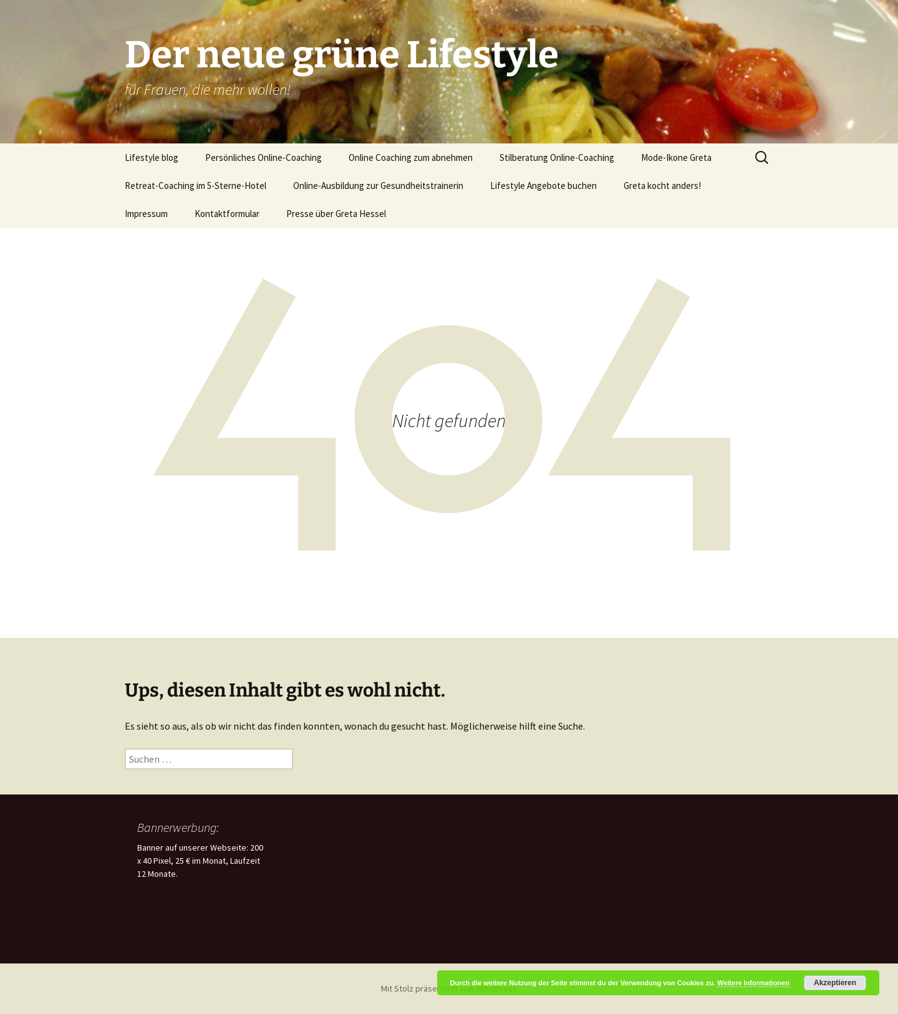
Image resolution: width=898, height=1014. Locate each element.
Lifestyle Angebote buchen (543, 185)
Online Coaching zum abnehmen (411, 157)
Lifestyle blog (151, 157)
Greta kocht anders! (662, 185)
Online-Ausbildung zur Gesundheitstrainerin (378, 185)
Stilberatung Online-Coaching (557, 157)
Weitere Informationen (753, 983)
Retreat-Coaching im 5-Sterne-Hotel (195, 185)
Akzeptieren (835, 982)
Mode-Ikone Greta (676, 157)
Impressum (146, 214)
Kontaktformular (227, 214)
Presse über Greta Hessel (336, 214)
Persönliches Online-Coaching (263, 157)
